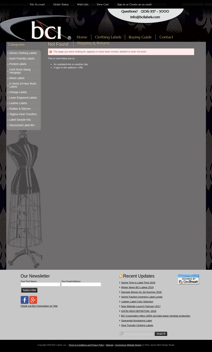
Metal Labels (16, 78)
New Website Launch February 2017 (141, 306)
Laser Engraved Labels (23, 97)
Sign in (121, 4)
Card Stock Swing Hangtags (20, 71)
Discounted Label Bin (22, 125)
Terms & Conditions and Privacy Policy (86, 345)
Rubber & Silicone (20, 108)
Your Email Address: (71, 281)
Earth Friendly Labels (22, 58)
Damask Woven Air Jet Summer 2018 (141, 292)
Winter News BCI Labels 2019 (137, 287)
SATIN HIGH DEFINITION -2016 (138, 311)
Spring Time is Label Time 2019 (138, 282)
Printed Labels (18, 64)
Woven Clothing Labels (23, 53)
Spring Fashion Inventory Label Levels (142, 296)
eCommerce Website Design (128, 345)
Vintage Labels (18, 92)
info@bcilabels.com (145, 17)
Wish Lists (82, 4)
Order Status (61, 4)
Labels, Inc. (41, 28)
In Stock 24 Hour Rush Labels (22, 85)
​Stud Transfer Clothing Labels (137, 325)
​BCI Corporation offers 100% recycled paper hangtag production (155, 315)
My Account (37, 4)
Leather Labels (18, 103)
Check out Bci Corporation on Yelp (39, 306)
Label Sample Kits (20, 119)
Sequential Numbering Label (136, 320)
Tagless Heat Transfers (23, 114)
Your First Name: (29, 281)
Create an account (140, 4)
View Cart (103, 4)
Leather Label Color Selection (137, 301)
